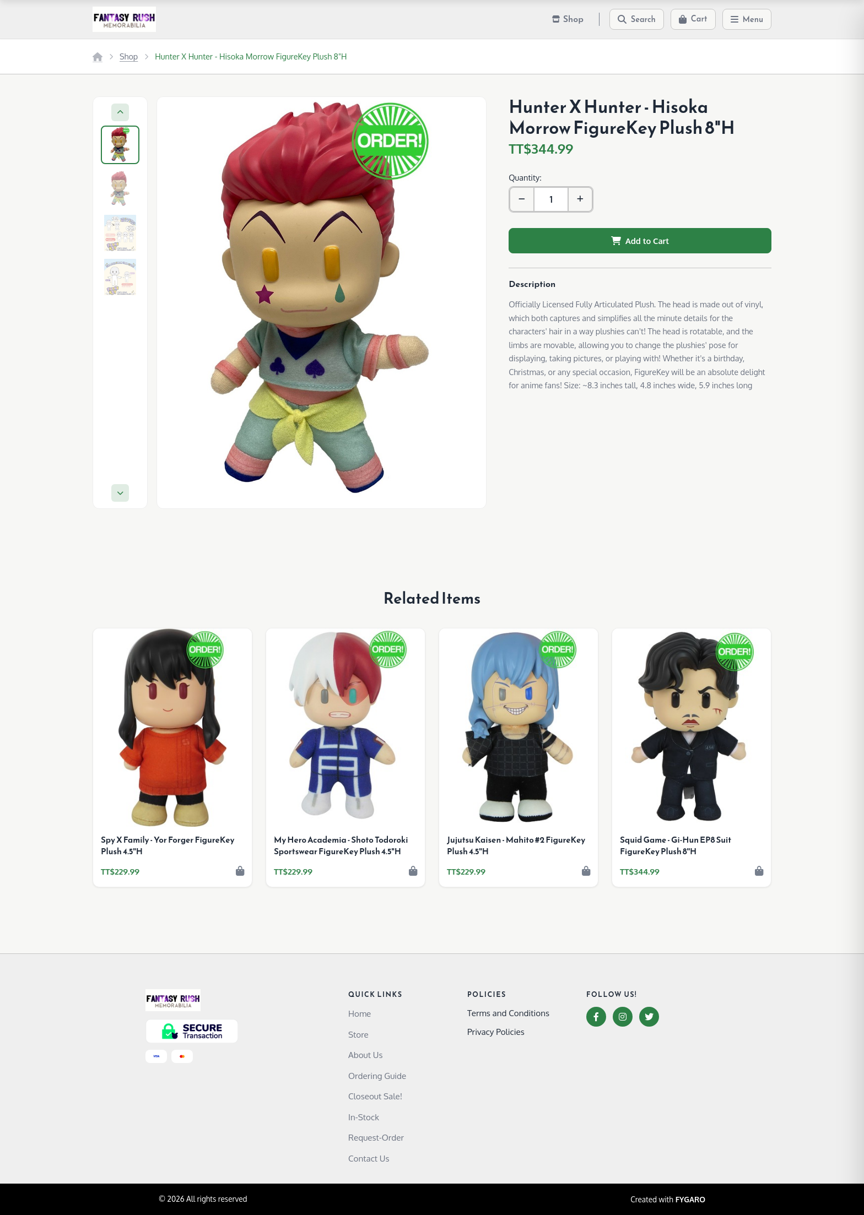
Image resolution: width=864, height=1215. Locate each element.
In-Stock (363, 1116)
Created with (667, 1200)
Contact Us (369, 1158)
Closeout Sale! (375, 1096)
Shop (129, 56)
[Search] (636, 19)
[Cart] (693, 19)
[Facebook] (596, 1017)
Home (359, 1013)
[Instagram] (623, 1017)
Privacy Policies (496, 1031)
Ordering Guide (377, 1075)
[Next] (120, 493)
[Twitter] (649, 1017)
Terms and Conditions (508, 1012)
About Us (365, 1054)
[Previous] (120, 112)
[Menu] (747, 19)
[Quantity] (551, 199)
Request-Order (376, 1137)
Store (358, 1034)
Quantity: (525, 177)
